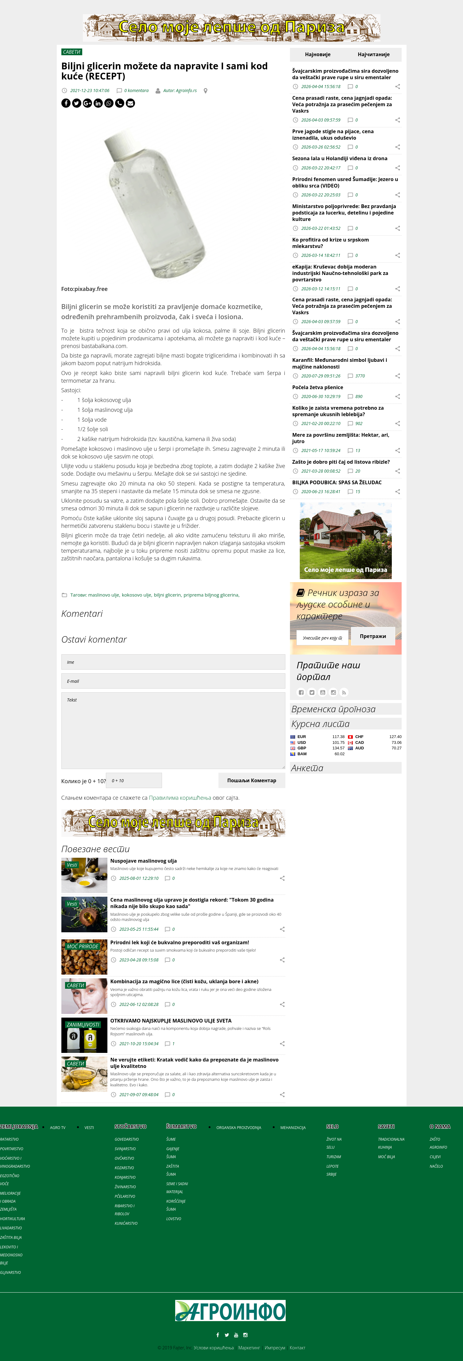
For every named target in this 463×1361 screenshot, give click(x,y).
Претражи (373, 636)
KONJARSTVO (125, 1177)
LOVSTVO (173, 1218)
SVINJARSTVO (125, 1148)
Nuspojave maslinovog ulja (143, 860)
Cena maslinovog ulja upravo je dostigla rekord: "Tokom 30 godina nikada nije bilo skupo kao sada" (192, 903)
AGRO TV (57, 1127)
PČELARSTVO (125, 1196)
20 (357, 471)
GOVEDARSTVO (127, 1139)
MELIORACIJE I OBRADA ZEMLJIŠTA (10, 1201)
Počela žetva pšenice (317, 387)
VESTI (89, 1127)
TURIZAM (333, 1156)
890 (358, 396)
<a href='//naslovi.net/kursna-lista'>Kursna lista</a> (346, 746)
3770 (360, 375)
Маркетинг (249, 1348)
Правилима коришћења (180, 797)
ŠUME (171, 1139)
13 (357, 450)
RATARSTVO (9, 1139)
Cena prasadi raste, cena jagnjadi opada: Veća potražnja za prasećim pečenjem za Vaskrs (342, 104)
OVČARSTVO (124, 1158)
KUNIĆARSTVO (126, 1223)
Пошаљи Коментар (251, 780)
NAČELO (436, 1166)
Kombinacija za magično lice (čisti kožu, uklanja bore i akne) (184, 981)
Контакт (297, 1348)
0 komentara (136, 90)
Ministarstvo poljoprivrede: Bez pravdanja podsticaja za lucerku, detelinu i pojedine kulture (344, 212)
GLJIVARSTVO (10, 1272)
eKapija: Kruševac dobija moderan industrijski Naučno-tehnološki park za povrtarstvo (340, 273)
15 (357, 491)
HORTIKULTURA (12, 1218)
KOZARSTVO (124, 1167)
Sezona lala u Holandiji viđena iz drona (340, 158)
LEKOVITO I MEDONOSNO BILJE (11, 1255)
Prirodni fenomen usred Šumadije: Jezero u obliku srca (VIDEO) (345, 182)
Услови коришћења (214, 1348)
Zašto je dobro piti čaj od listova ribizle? (341, 461)
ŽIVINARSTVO (125, 1186)
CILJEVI (435, 1156)
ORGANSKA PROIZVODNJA (238, 1127)
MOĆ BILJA (386, 1156)
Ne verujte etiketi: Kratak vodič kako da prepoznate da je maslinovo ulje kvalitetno (194, 1062)
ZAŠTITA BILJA (10, 1237)
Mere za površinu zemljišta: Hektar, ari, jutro (341, 438)
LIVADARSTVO (11, 1228)
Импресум (275, 1348)
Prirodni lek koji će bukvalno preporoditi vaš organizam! (179, 942)
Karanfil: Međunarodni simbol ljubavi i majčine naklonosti (339, 363)
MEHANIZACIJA (293, 1127)
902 (358, 423)
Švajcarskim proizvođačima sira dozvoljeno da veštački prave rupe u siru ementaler (345, 74)
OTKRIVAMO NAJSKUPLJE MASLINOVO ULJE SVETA (171, 1020)
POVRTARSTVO (11, 1148)
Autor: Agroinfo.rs (179, 90)
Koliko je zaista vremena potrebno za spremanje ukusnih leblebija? (338, 411)
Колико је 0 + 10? (83, 781)
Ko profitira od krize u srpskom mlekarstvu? (330, 242)
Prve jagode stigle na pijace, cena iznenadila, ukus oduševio (333, 134)
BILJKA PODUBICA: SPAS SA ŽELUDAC (337, 482)
